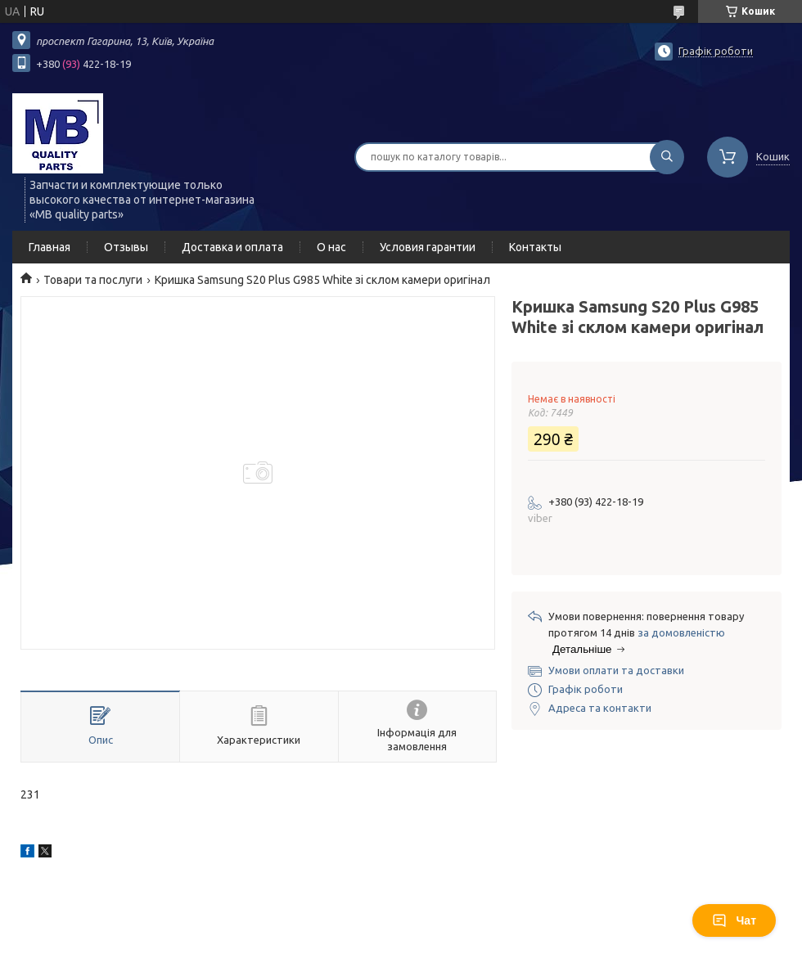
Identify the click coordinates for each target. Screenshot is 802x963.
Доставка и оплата (232, 247)
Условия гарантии (427, 247)
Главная (49, 247)
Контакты (535, 247)
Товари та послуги (92, 279)
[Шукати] (667, 157)
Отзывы (126, 247)
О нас (331, 247)
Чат (734, 920)
